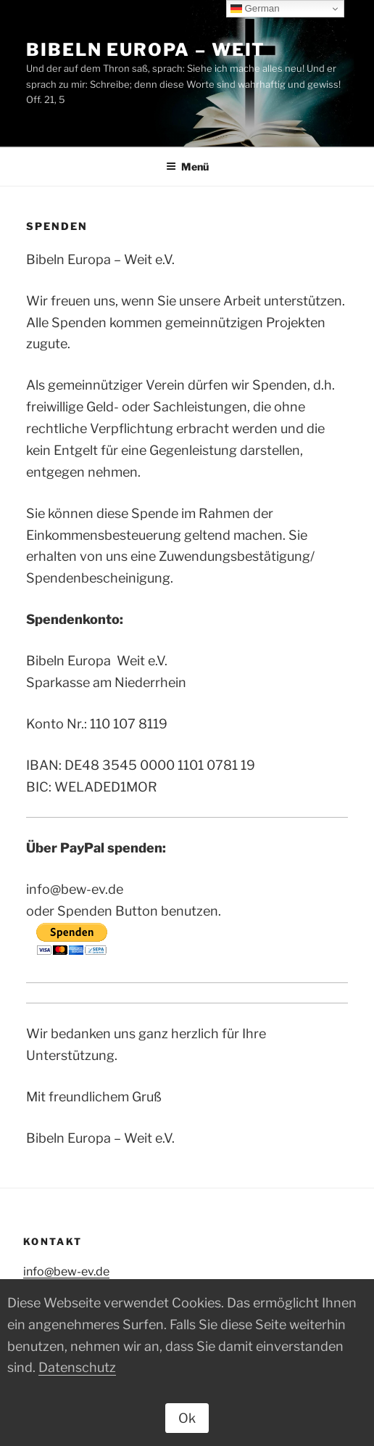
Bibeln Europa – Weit (145, 49)
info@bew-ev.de (66, 1271)
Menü (187, 166)
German (255, 9)
